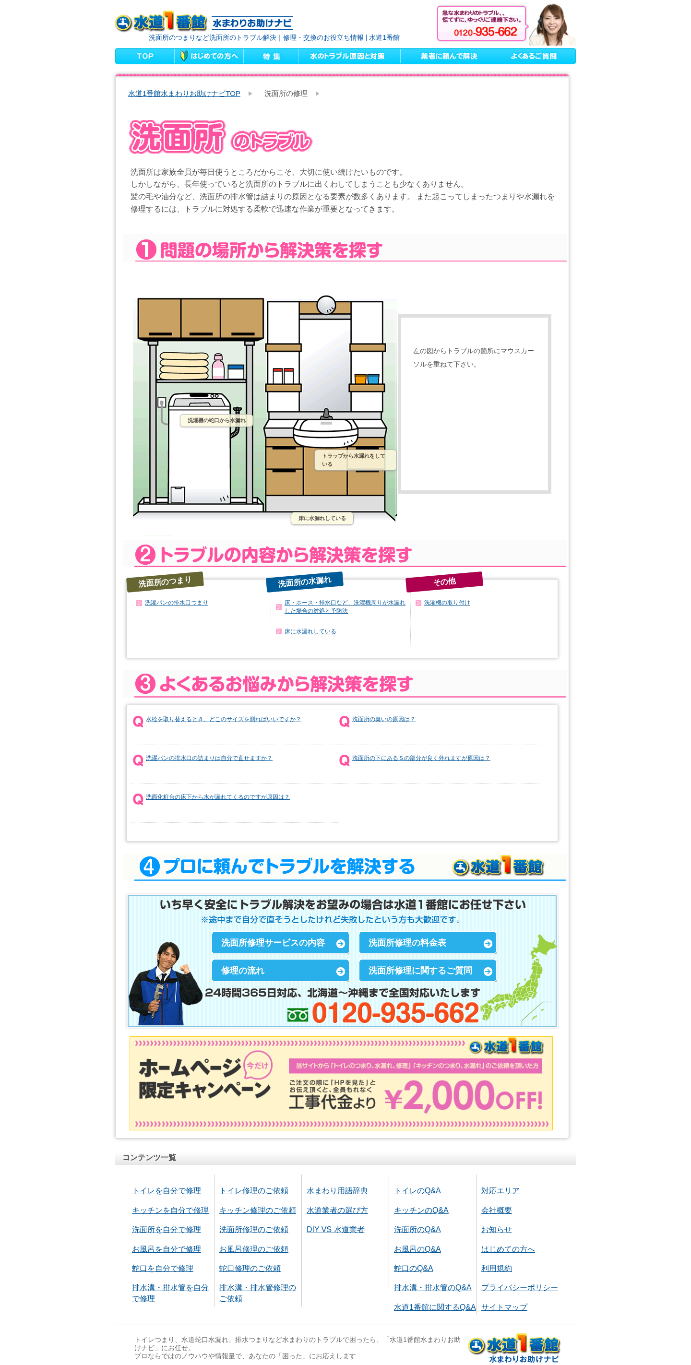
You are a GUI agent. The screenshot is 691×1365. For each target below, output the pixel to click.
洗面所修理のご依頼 (253, 1229)
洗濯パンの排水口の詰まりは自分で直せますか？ (209, 758)
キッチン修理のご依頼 (257, 1210)
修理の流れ (242, 970)
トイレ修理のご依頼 (253, 1191)
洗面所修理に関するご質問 (420, 970)
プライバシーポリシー (519, 1287)
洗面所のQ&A (417, 1229)
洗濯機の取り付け (447, 602)
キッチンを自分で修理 (170, 1210)
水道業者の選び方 (337, 1210)
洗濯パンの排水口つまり (176, 602)
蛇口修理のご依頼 (250, 1268)
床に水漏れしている (322, 518)
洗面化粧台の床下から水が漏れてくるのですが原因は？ (218, 797)
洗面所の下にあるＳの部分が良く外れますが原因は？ (421, 758)
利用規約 (496, 1268)
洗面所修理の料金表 (407, 943)
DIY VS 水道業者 (336, 1229)
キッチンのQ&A (421, 1210)
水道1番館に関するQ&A (435, 1307)
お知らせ (496, 1229)
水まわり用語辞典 (337, 1191)
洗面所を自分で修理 (166, 1229)
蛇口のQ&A (413, 1268)
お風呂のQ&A (417, 1249)
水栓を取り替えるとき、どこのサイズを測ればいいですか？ (223, 719)
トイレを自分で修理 (166, 1191)
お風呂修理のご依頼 (253, 1249)
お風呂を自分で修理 (166, 1249)
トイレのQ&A (417, 1191)
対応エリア (500, 1191)
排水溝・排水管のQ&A (433, 1287)
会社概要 (496, 1210)
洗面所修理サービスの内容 (273, 943)
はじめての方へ (508, 1249)
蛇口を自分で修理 (162, 1268)
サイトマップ (504, 1307)
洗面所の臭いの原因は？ (384, 719)
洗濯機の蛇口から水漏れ (217, 420)
